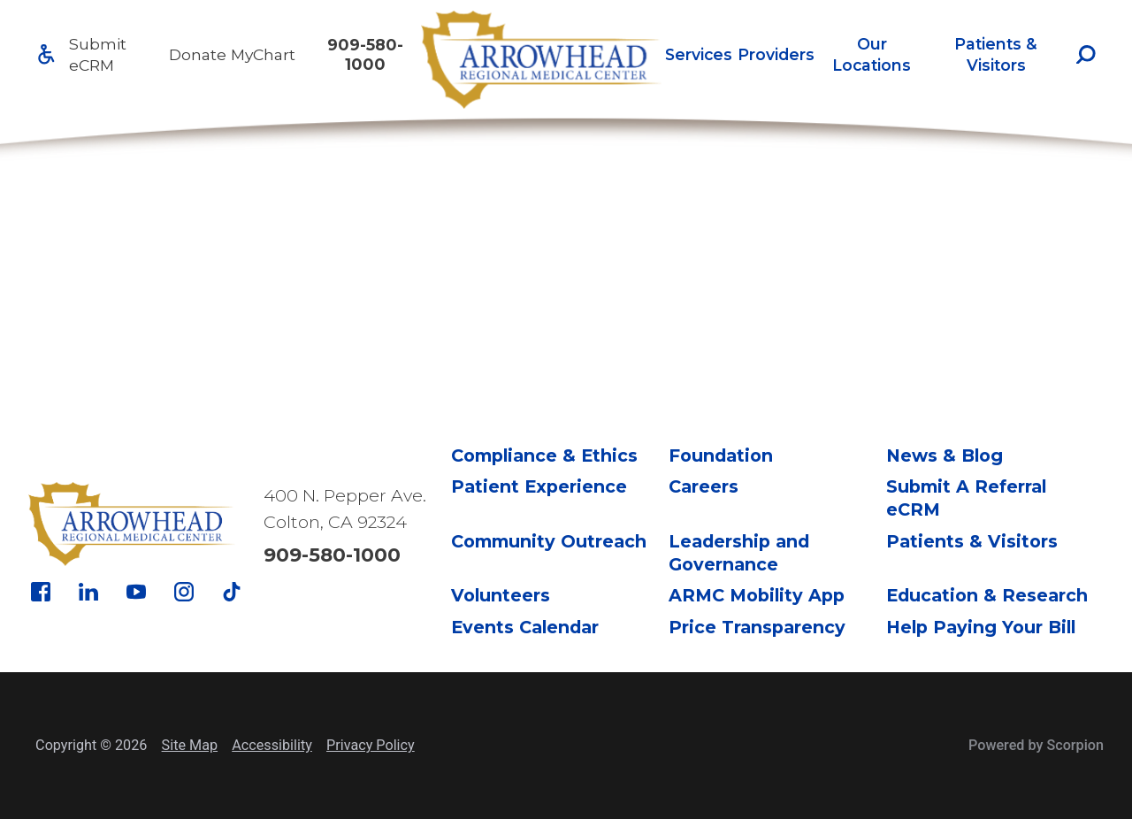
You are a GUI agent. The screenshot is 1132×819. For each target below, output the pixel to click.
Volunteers (500, 595)
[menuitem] (698, 54)
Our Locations (871, 53)
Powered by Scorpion (1036, 745)
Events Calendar (525, 627)
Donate (197, 54)
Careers (703, 486)
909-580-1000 (365, 54)
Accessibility (272, 745)
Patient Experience (539, 486)
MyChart (263, 54)
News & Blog (944, 455)
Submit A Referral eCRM (966, 498)
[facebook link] (40, 591)
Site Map (190, 745)
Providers (776, 54)
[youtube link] (136, 591)
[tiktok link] (231, 591)
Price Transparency (757, 627)
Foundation (721, 455)
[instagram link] (184, 591)
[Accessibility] (46, 54)
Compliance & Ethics (544, 455)
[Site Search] (1086, 55)
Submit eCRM (97, 53)
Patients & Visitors (995, 53)
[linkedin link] (88, 591)
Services (698, 54)
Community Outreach (548, 541)
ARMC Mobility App (757, 595)
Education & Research (987, 595)
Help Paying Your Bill (980, 627)
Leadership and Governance (739, 553)
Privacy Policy (370, 745)
